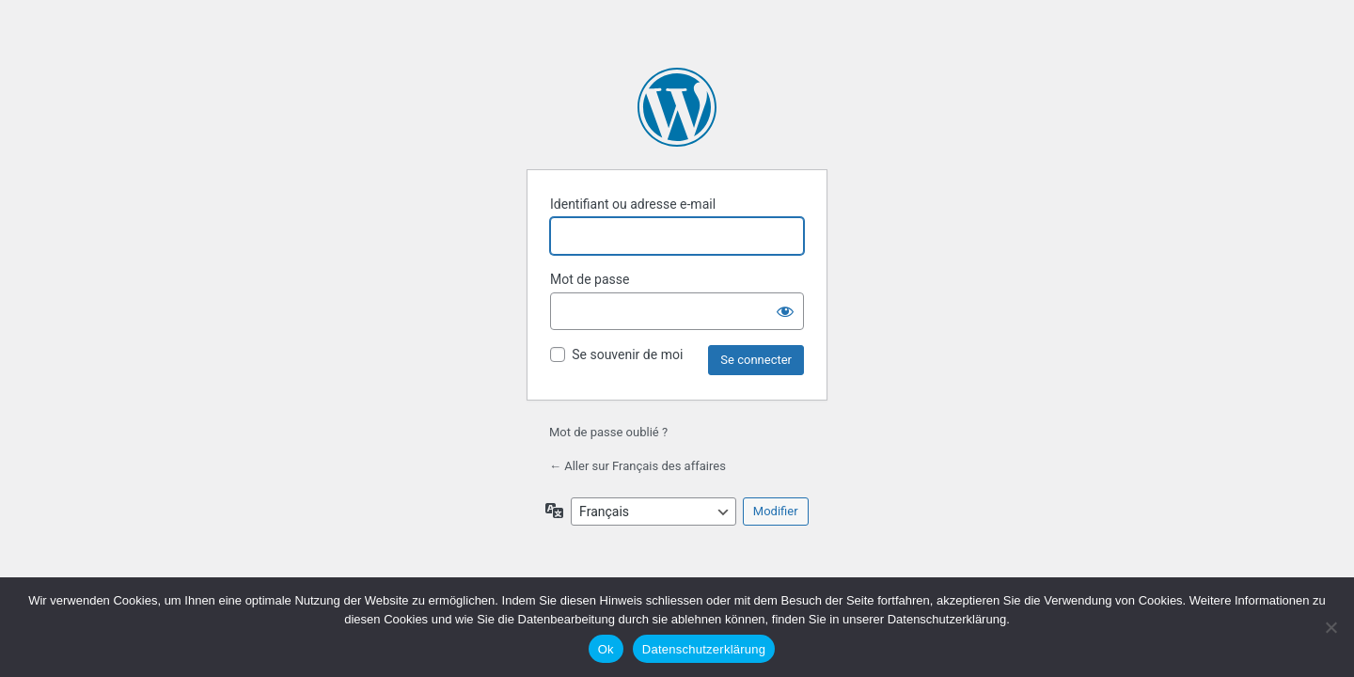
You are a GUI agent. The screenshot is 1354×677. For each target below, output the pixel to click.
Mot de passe (589, 279)
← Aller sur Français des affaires (637, 466)
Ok (606, 649)
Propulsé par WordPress (677, 107)
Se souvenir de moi (627, 354)
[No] (1330, 627)
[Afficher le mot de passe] (785, 311)
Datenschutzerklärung (703, 649)
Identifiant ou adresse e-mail (633, 204)
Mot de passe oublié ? (608, 432)
